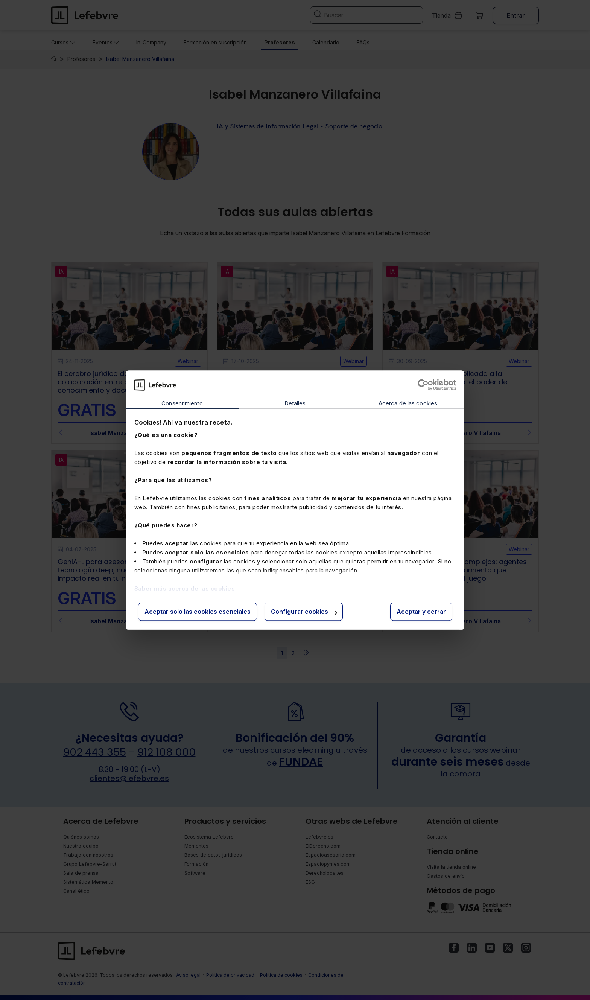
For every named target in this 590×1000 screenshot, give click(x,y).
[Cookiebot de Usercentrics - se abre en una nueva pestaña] (423, 384)
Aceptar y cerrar (421, 612)
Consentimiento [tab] (181, 403)
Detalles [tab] (295, 403)
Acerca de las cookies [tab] (408, 403)
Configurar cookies (304, 612)
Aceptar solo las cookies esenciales (197, 612)
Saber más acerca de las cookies (184, 588)
